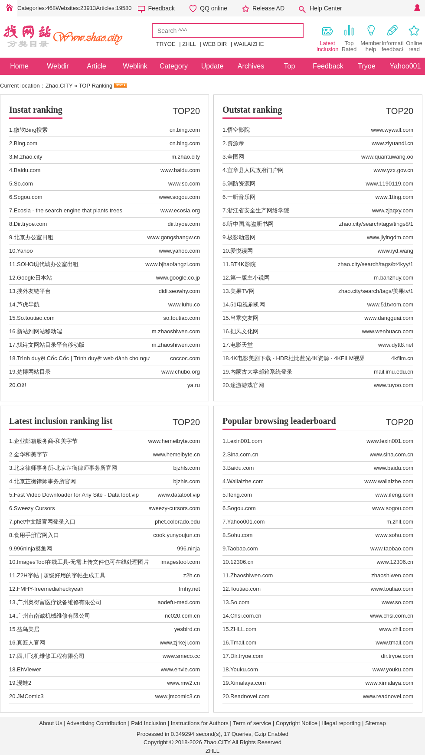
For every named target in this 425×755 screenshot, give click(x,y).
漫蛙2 (24, 683)
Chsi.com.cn (246, 615)
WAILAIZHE (249, 44)
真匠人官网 (31, 642)
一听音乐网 (241, 197)
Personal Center (416, 8)
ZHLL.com (243, 629)
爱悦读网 (241, 250)
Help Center (326, 8)
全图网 (235, 156)
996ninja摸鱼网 (33, 548)
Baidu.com (27, 170)
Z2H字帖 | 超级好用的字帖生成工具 (61, 575)
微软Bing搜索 (31, 130)
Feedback (161, 8)
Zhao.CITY (59, 85)
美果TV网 (242, 291)
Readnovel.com (249, 696)
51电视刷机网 (247, 304)
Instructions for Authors (200, 723)
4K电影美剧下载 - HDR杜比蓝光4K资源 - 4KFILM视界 (297, 358)
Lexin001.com (244, 441)
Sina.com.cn (242, 454)
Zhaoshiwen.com (251, 575)
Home (8, 8)
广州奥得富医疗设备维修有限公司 (59, 602)
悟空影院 (238, 130)
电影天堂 (241, 345)
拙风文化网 (244, 331)
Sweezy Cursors (34, 508)
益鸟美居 (28, 629)
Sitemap (375, 723)
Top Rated (349, 38)
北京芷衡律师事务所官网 (45, 481)
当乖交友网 (244, 318)
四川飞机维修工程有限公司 (51, 656)
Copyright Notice (296, 723)
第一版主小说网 (250, 277)
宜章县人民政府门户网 (255, 170)
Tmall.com (243, 642)
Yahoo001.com (246, 521)
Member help (370, 38)
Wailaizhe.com (245, 481)
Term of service (252, 723)
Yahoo (25, 250)
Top (289, 66)
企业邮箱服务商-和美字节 (46, 441)
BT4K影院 (243, 264)
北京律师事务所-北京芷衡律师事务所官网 (65, 468)
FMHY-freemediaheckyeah (50, 589)
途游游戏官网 (247, 385)
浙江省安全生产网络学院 (258, 210)
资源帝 (235, 143)
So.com (23, 183)
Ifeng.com (239, 494)
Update (212, 66)
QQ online (213, 8)
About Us (50, 723)
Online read (414, 38)
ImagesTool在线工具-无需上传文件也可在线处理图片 (83, 562)
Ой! (21, 385)
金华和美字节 (31, 454)
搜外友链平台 (34, 291)
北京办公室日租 (33, 237)
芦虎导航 (28, 304)
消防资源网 (241, 183)
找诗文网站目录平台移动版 (51, 345)
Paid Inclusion (148, 723)
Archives (251, 66)
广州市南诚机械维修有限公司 (53, 615)
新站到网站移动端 (39, 331)
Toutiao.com (245, 589)
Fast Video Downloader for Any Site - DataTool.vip (76, 494)
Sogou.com (28, 197)
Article (96, 66)
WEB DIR (215, 44)
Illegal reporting (341, 723)
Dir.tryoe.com (30, 224)
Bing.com (25, 143)
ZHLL (189, 44)
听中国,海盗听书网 (250, 224)
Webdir (58, 66)
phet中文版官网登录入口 (44, 521)
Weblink (135, 66)
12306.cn (242, 562)
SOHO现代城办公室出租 (47, 264)
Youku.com (244, 669)
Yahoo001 (405, 66)
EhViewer (29, 669)
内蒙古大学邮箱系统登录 (261, 371)
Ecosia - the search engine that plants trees (68, 210)
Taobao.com (242, 548)
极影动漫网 (241, 237)
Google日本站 (34, 277)
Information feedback (392, 38)
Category (174, 66)
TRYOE (166, 44)
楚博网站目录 (34, 371)
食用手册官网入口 (36, 535)
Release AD (268, 8)
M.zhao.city (28, 156)
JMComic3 (30, 696)
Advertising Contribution (97, 723)
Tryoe (366, 66)
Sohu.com (240, 535)
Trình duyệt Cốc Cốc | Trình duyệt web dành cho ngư (83, 358)
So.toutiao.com (36, 318)
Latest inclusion (327, 38)
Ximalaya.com (248, 683)
